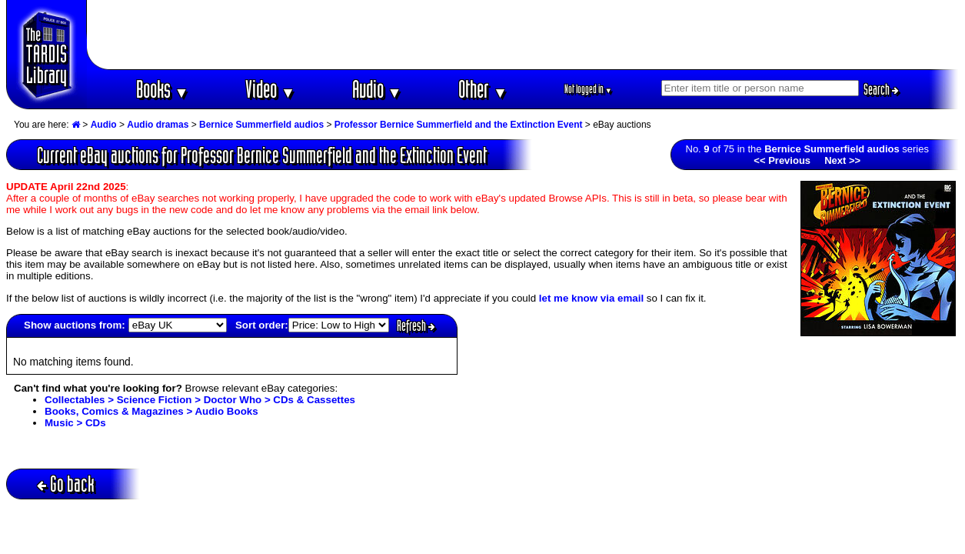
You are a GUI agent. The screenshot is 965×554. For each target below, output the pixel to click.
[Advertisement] (523, 34)
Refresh (416, 325)
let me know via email (591, 298)
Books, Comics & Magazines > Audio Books (151, 411)
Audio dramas (157, 124)
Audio (377, 88)
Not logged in (588, 88)
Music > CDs (75, 423)
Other (482, 88)
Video (270, 88)
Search (881, 89)
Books (162, 88)
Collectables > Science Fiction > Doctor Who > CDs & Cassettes (200, 399)
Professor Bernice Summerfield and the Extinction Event (458, 124)
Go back (66, 484)
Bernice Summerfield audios (261, 124)
